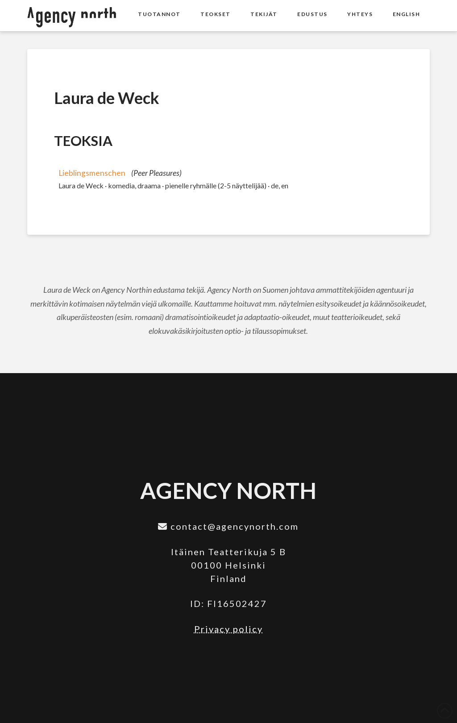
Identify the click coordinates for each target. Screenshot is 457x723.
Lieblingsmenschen (91, 173)
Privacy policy (228, 628)
